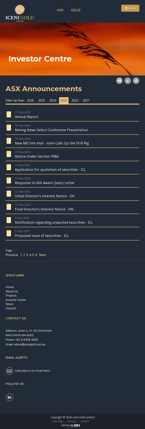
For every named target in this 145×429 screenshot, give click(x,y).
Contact (11, 308)
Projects (11, 295)
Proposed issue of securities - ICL (42, 235)
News (9, 304)
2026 (30, 100)
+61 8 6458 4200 (26, 339)
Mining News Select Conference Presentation (51, 130)
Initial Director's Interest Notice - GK (44, 196)
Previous (12, 255)
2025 (41, 100)
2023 (63, 100)
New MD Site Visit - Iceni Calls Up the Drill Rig (52, 143)
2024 (52, 100)
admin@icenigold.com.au (30, 344)
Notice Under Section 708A (37, 156)
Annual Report (26, 116)
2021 (86, 100)
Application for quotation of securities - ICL (50, 169)
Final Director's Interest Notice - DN (44, 209)
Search (85, 421)
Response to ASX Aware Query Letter (45, 182)
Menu (130, 8)
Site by (71, 425)
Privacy (72, 421)
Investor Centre (16, 300)
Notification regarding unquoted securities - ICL (54, 222)
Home (10, 287)
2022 (75, 100)
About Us (12, 291)
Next (42, 255)
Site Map (57, 421)
